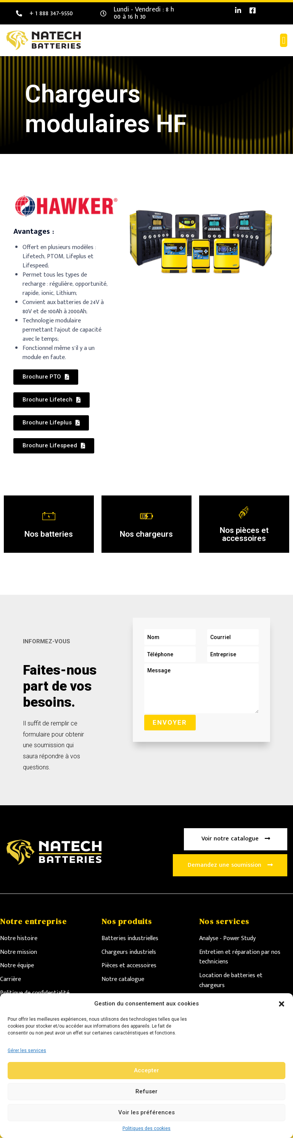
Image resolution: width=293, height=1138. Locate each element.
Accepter (146, 1070)
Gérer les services (27, 1050)
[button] (281, 1003)
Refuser (146, 1091)
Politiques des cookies (146, 1128)
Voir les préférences (146, 1112)
